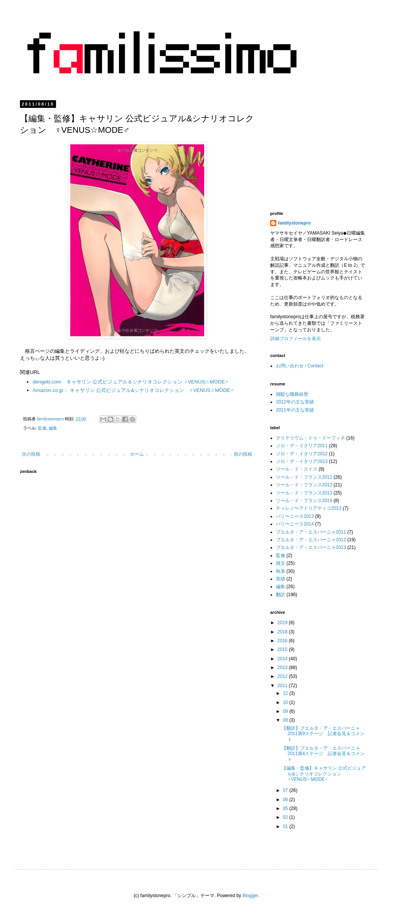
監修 (42, 428)
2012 (283, 676)
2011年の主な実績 (295, 410)
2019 (283, 622)
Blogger (250, 895)
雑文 (280, 563)
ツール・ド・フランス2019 (304, 500)
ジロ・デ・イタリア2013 (302, 461)
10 (286, 702)
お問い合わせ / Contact (299, 366)
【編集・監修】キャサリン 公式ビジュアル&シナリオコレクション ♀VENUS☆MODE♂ (324, 773)
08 (286, 720)
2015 (283, 649)
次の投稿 (31, 454)
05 (286, 808)
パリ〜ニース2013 (295, 516)
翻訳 (280, 594)
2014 (283, 658)
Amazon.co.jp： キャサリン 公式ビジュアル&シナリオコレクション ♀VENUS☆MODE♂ (133, 390)
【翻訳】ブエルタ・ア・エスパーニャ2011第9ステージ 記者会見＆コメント (323, 734)
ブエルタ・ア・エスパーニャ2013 (311, 547)
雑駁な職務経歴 (292, 394)
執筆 (280, 571)
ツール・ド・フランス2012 (304, 485)
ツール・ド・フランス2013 (304, 493)
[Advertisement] (331, 150)
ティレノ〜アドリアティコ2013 (309, 508)
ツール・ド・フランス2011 (304, 477)
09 (286, 711)
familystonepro (294, 223)
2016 (283, 640)
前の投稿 (243, 454)
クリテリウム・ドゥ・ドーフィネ (310, 438)
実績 (280, 579)
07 (286, 790)
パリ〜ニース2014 (295, 524)
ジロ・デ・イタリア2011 (302, 445)
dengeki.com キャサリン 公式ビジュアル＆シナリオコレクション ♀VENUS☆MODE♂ (131, 382)
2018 (283, 632)
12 (286, 693)
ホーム (137, 454)
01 (286, 826)
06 (286, 799)
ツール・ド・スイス (296, 469)
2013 (283, 667)
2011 (283, 685)
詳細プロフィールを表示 (295, 338)
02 (286, 817)
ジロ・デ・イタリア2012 (302, 453)
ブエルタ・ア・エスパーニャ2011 (311, 532)
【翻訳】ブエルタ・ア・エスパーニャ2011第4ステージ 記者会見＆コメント (323, 753)
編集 (53, 428)
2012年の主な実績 (295, 402)
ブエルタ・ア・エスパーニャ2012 (311, 539)
